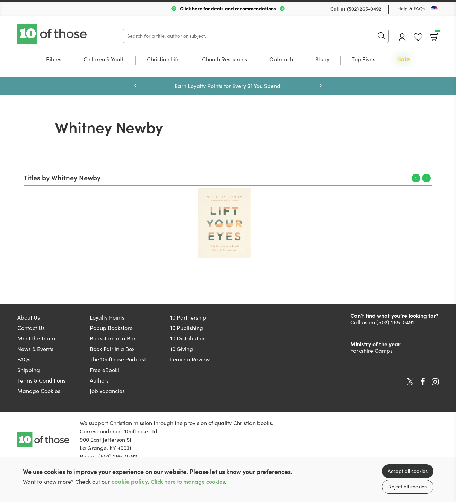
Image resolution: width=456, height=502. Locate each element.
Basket (437, 34)
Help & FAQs (411, 8)
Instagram (435, 381)
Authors (99, 380)
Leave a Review (190, 359)
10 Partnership (188, 317)
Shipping (28, 370)
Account (402, 37)
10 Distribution (188, 338)
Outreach (281, 59)
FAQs (23, 359)
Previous (135, 85)
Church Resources (224, 59)
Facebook (423, 381)
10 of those (52, 34)
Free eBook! (104, 370)
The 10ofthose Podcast (118, 359)
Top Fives (363, 59)
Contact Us (31, 327)
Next (320, 85)
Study (322, 59)
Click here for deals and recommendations (228, 8)
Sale (403, 59)
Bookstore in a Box (113, 338)
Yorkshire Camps (371, 350)
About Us (28, 317)
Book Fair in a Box (112, 348)
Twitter (410, 381)
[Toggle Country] (434, 9)
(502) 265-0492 (364, 8)
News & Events (35, 348)
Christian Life (163, 59)
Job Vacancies (107, 390)
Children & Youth (104, 59)
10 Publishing (186, 327)
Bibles (53, 59)
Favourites (418, 37)
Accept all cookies (408, 471)
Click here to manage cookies (188, 481)
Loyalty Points (107, 317)
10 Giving (181, 348)
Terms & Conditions (41, 380)
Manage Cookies (38, 390)
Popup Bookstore (111, 327)
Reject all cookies (407, 486)
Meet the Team (36, 338)
